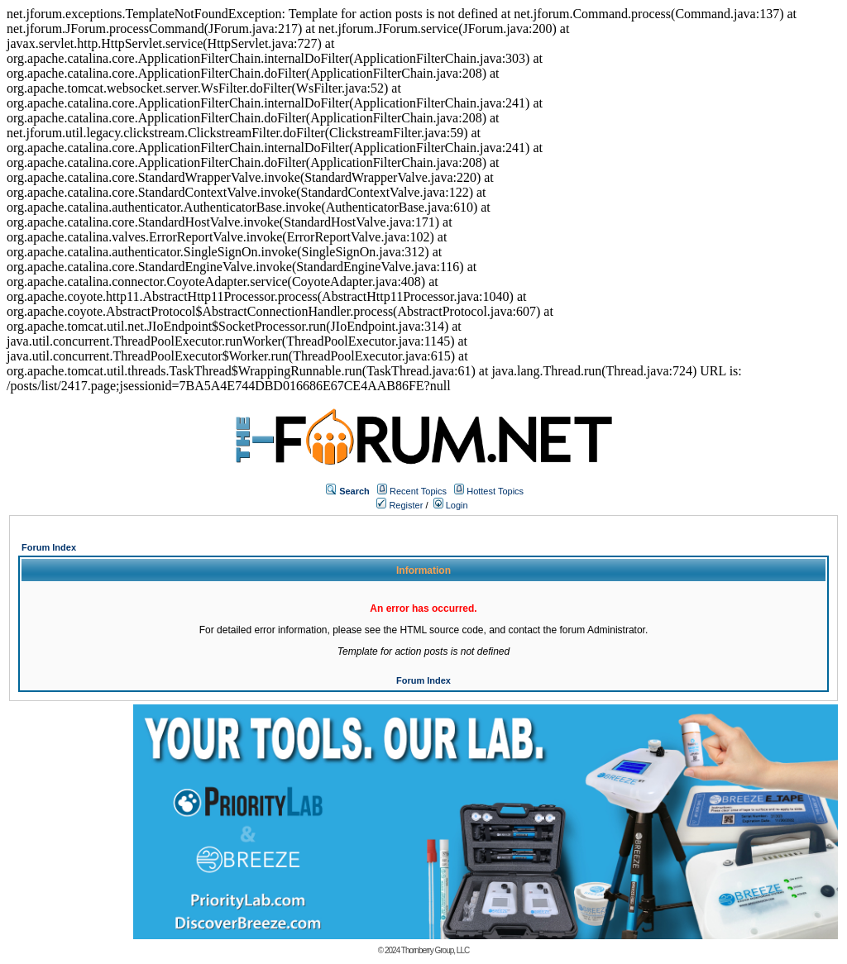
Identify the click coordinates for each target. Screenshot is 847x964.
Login (450, 505)
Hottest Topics (495, 491)
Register (399, 505)
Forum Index (49, 547)
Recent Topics (418, 491)
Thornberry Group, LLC (435, 950)
